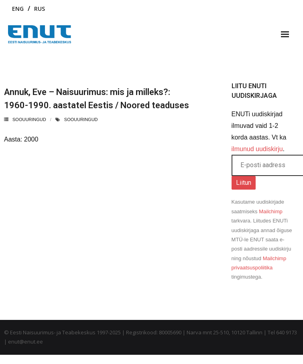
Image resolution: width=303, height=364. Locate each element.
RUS (39, 8)
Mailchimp (271, 211)
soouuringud (81, 119)
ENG (18, 8)
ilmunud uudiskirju (257, 149)
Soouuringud (29, 119)
